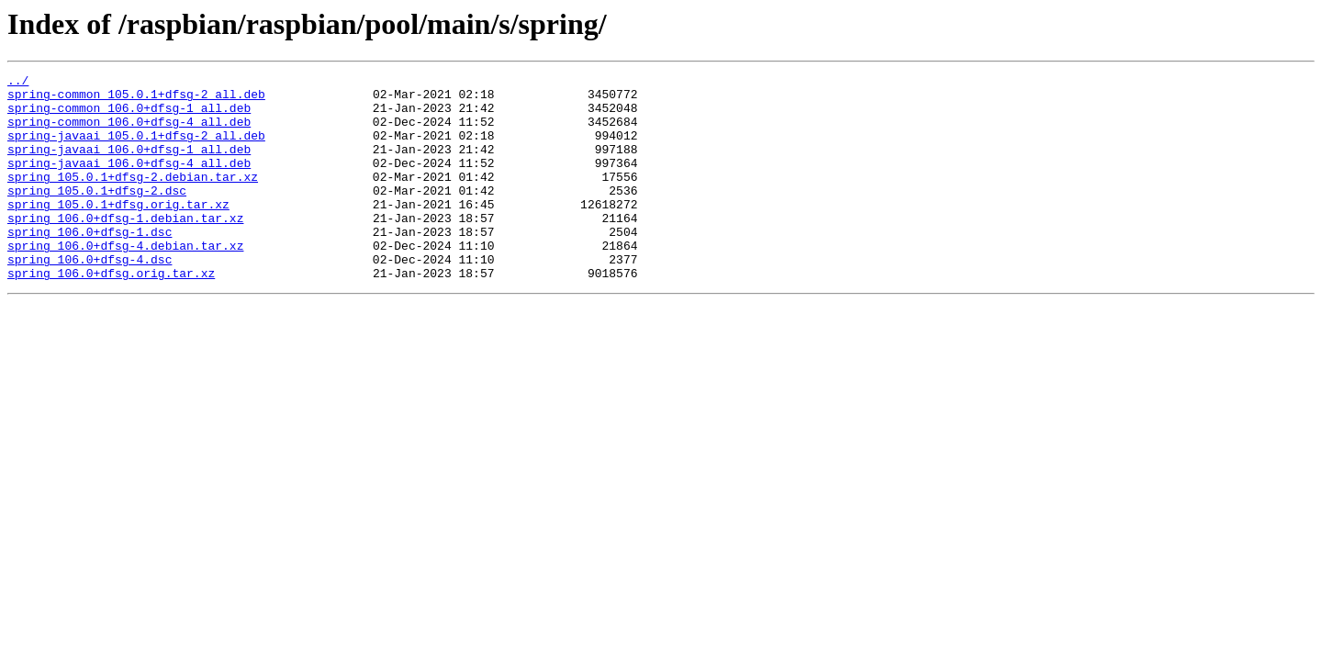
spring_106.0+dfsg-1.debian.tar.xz (125, 248)
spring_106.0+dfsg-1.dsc (89, 264)
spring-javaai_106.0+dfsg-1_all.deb (129, 165)
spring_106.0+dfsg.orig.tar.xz (111, 314)
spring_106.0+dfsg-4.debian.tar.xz (125, 281)
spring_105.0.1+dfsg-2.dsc (96, 215)
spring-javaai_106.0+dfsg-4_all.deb (129, 182)
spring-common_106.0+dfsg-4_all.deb (129, 132)
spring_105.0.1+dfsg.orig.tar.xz (118, 231)
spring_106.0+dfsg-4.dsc (89, 297)
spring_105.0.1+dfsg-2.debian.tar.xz (132, 198)
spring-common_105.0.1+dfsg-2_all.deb (136, 99)
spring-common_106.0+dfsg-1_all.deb (129, 115)
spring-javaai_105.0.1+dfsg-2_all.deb (136, 148)
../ (17, 82)
